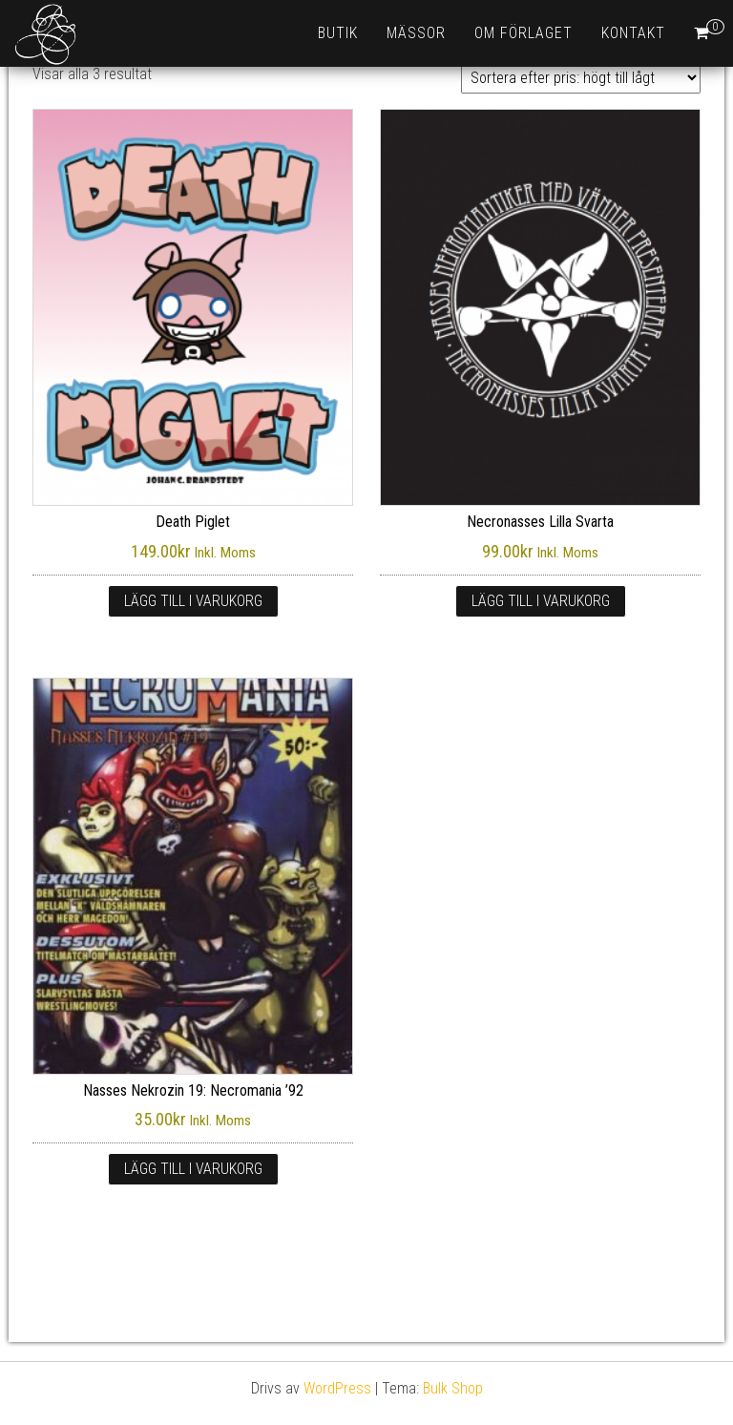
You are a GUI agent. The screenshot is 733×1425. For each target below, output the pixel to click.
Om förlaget (523, 33)
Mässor (416, 33)
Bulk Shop (453, 1388)
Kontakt (633, 33)
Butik (338, 33)
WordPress (337, 1388)
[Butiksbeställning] (581, 78)
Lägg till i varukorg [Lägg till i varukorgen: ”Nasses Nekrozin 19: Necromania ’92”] (193, 1169)
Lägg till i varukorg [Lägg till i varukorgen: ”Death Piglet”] (193, 601)
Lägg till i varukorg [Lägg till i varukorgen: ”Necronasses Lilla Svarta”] (540, 601)
